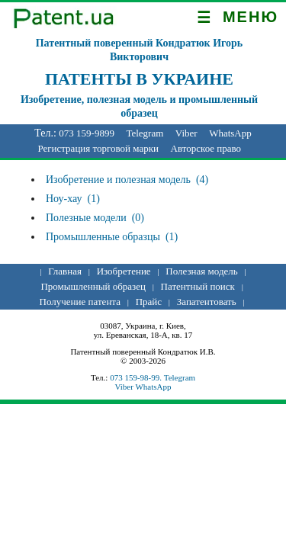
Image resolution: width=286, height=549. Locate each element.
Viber (186, 133)
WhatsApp (230, 133)
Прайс (149, 301)
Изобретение (124, 271)
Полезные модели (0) (95, 217)
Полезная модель (201, 271)
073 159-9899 (86, 133)
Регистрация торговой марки (98, 148)
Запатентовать (206, 301)
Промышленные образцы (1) (112, 236)
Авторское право (206, 148)
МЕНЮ (237, 17)
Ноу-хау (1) (73, 198)
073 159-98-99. (137, 377)
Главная (65, 271)
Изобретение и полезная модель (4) (127, 179)
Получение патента (80, 301)
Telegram (144, 133)
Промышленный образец (92, 286)
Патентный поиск (198, 286)
